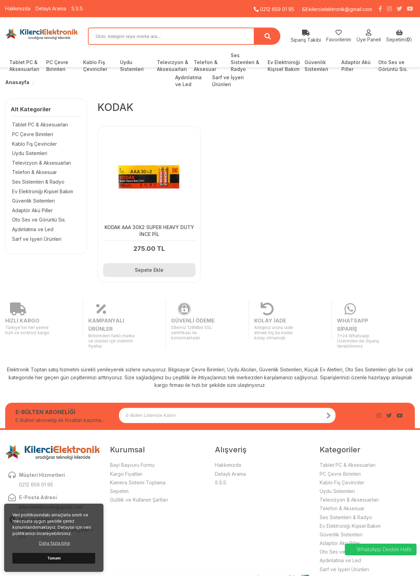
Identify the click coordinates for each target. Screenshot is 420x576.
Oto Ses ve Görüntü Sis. (393, 65)
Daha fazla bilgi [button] (54, 543)
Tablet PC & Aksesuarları (24, 65)
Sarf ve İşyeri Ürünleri (35, 240)
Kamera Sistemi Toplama (138, 458)
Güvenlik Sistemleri (316, 65)
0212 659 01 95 (274, 8)
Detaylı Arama (52, 8)
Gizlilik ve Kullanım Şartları (139, 475)
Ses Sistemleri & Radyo (245, 62)
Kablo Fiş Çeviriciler (95, 65)
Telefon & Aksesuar (206, 65)
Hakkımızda (18, 8)
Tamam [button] (54, 558)
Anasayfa (17, 82)
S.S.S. (79, 8)
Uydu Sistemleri (132, 65)
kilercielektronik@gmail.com (337, 8)
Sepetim (119, 467)
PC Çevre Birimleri (57, 65)
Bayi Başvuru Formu (132, 440)
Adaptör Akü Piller (356, 65)
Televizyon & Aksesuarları (172, 65)
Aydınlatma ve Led (31, 231)
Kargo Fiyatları (126, 449)
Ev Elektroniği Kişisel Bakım (284, 65)
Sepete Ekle (145, 262)
